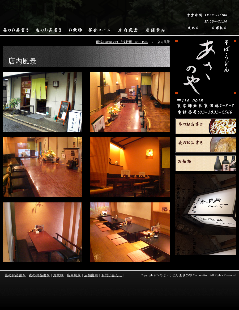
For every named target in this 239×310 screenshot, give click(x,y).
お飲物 (205, 163)
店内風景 (74, 275)
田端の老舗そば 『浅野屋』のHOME (122, 42)
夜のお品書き (205, 145)
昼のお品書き (205, 126)
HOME (205, 78)
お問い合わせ (111, 275)
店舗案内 (91, 275)
